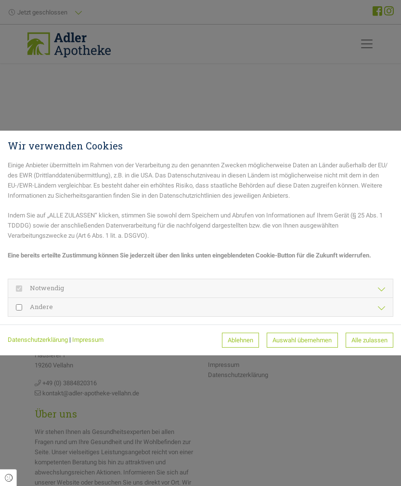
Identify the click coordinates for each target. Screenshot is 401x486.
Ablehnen (240, 340)
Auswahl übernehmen (302, 340)
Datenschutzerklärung (38, 339)
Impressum (87, 339)
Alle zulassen (369, 340)
